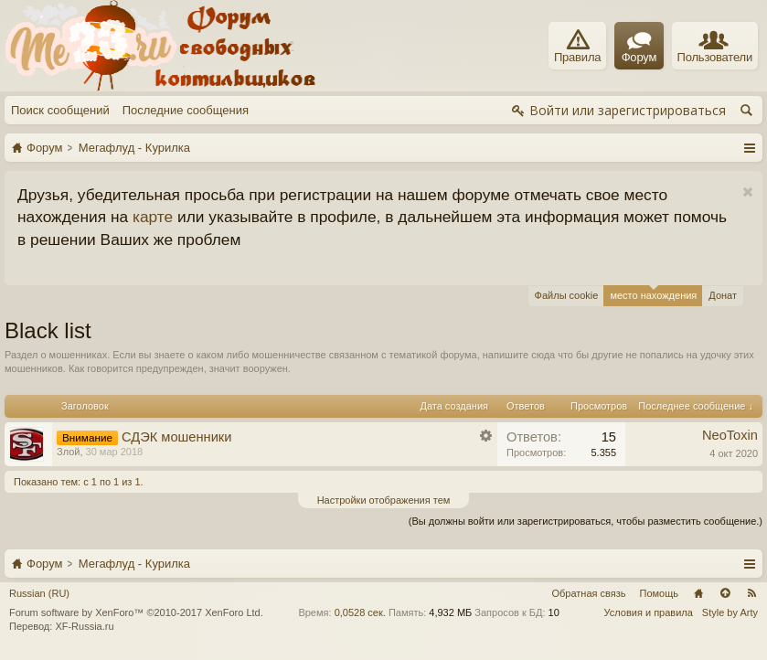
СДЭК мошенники (176, 437)
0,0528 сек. (360, 612)
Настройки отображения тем (384, 500)
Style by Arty (730, 612)
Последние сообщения (186, 110)
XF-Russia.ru (84, 626)
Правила (577, 46)
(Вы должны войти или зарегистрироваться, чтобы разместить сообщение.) (585, 521)
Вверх (725, 593)
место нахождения (653, 293)
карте (153, 217)
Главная (698, 593)
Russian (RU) (39, 593)
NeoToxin (730, 435)
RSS (751, 593)
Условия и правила (648, 612)
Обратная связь (588, 593)
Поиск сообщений (60, 110)
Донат (722, 295)
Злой (68, 451)
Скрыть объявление (747, 192)
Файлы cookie (567, 295)
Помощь (659, 593)
